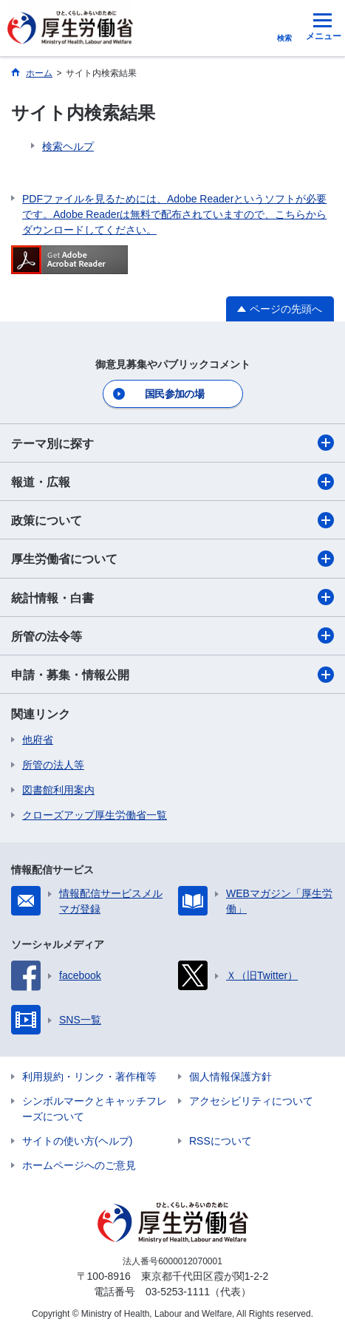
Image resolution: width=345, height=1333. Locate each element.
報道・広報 (172, 482)
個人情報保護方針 (230, 1077)
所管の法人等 (53, 765)
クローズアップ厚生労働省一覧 (94, 815)
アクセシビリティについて (251, 1101)
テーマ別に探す (172, 442)
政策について (172, 520)
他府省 (37, 740)
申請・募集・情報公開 (172, 674)
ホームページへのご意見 (79, 1165)
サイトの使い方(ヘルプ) (77, 1141)
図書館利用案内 (58, 790)
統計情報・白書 (172, 597)
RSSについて (220, 1141)
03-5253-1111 (178, 1292)
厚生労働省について (172, 558)
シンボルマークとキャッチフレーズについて (94, 1108)
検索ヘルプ (68, 146)
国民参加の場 (174, 394)
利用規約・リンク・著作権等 (89, 1077)
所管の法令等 (172, 635)
